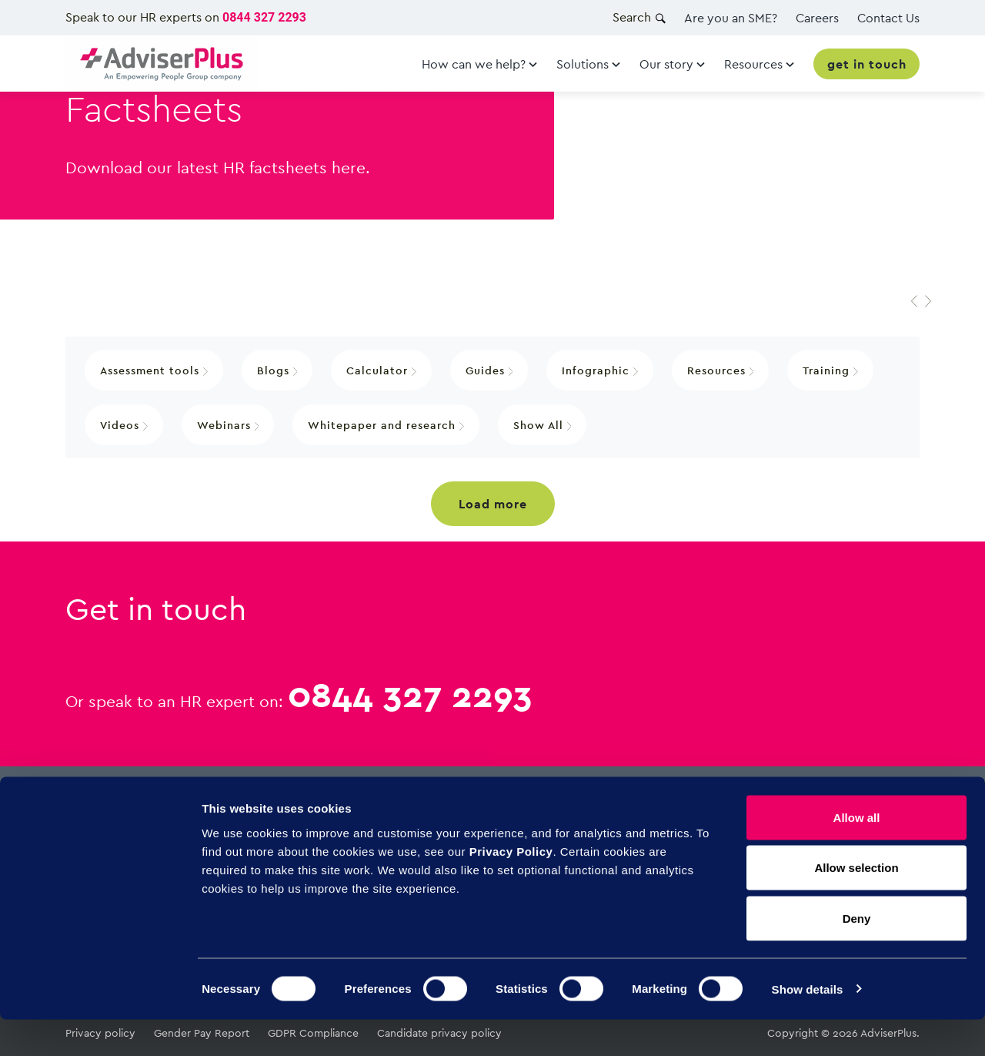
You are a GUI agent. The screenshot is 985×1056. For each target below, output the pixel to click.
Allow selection (856, 904)
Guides (489, 370)
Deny (857, 954)
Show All (542, 424)
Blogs (277, 370)
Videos (124, 424)
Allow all (856, 853)
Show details (807, 1025)
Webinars (228, 424)
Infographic (600, 370)
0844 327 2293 (264, 17)
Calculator (381, 370)
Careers (817, 17)
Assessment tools (154, 370)
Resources (720, 370)
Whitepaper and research (386, 424)
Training (830, 370)
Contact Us (888, 17)
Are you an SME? (730, 17)
